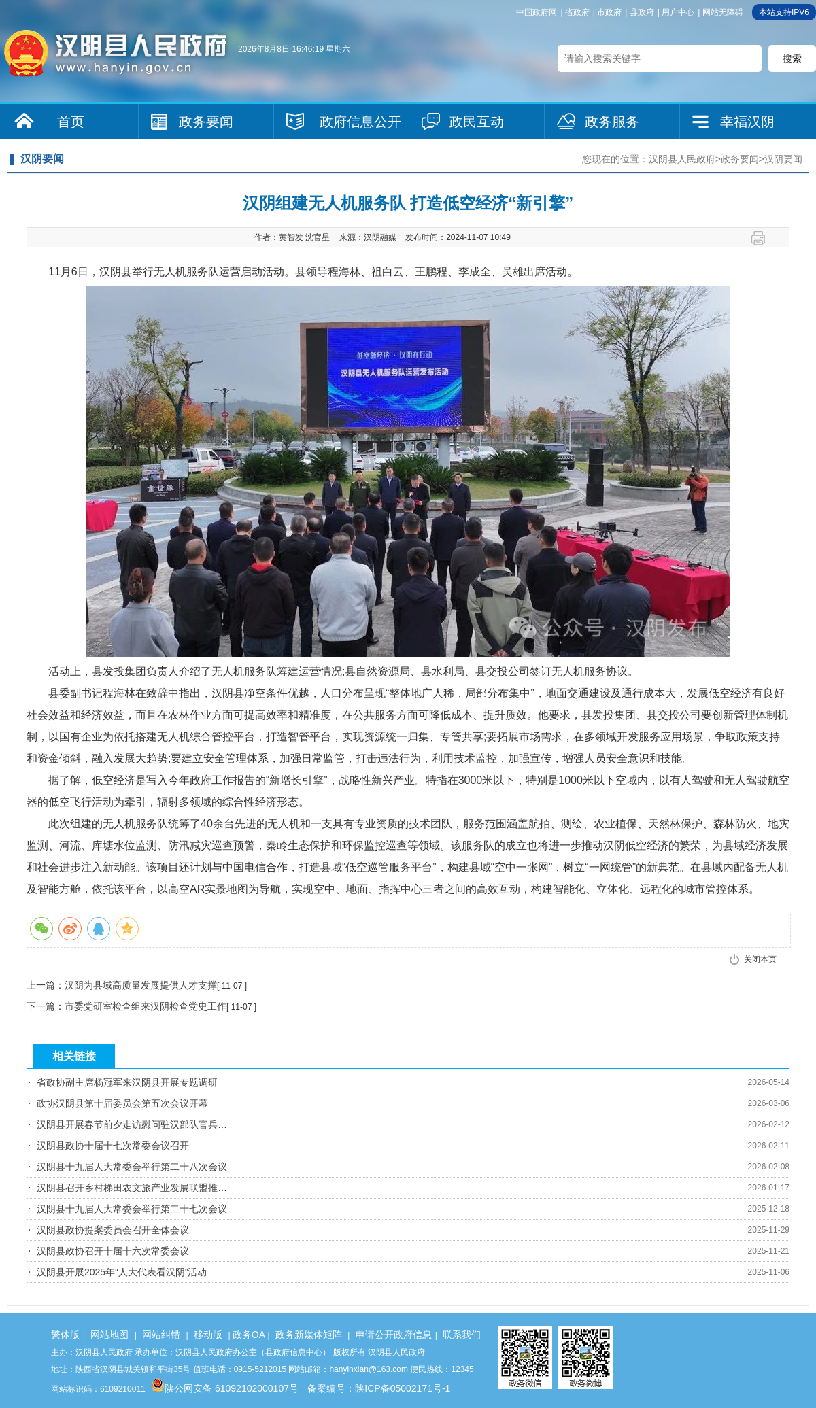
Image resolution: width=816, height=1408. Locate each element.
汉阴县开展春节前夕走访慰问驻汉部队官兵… (132, 1124)
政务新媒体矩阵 (308, 1334)
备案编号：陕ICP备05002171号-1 (378, 1388)
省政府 (577, 12)
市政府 (609, 12)
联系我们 (462, 1334)
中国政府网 (536, 12)
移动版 (208, 1334)
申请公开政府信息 (394, 1334)
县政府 (642, 12)
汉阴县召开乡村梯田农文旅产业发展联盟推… (132, 1187)
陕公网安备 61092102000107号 (225, 1388)
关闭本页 (760, 959)
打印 (763, 237)
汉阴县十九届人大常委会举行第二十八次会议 (132, 1166)
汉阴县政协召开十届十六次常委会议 (113, 1251)
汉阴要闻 (783, 159)
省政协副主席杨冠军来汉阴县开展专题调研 (127, 1082)
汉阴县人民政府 (682, 159)
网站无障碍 (722, 12)
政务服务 (612, 121)
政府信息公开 (360, 121)
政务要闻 (206, 121)
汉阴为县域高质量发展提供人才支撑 (141, 985)
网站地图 (109, 1334)
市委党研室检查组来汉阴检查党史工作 (145, 1006)
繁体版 (65, 1334)
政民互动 (476, 121)
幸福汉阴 (747, 121)
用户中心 (678, 12)
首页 (70, 121)
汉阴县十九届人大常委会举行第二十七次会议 (132, 1208)
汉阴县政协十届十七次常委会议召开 (113, 1145)
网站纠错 (161, 1334)
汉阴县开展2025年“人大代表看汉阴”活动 (122, 1272)
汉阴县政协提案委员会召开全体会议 (113, 1229)
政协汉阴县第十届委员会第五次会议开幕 (122, 1103)
